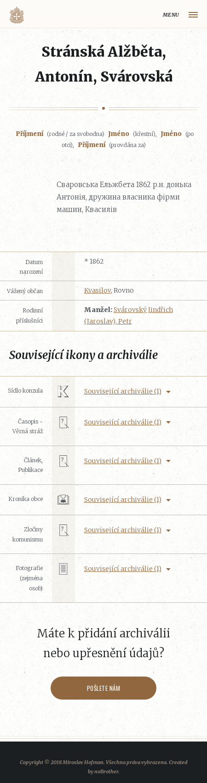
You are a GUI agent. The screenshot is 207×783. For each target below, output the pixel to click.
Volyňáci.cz (16, 15)
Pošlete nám (104, 688)
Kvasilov (97, 290)
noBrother (106, 771)
